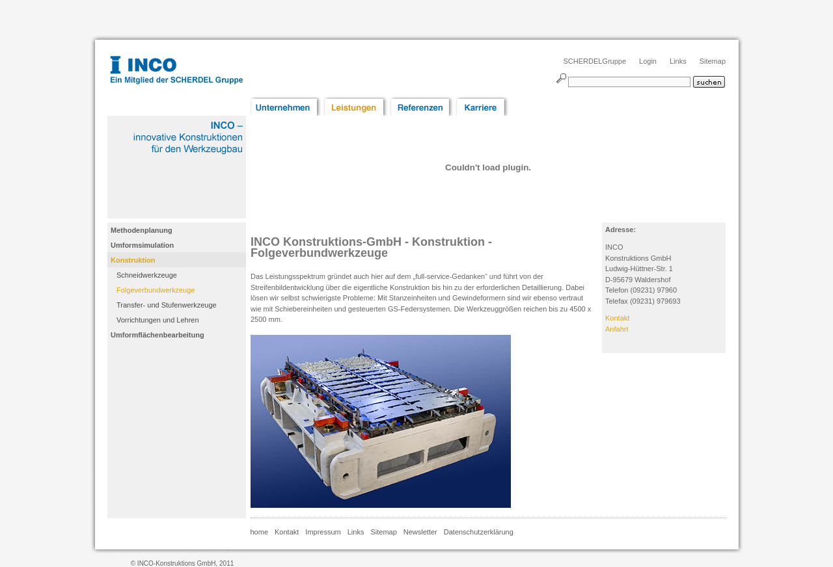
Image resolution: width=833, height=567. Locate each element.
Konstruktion (133, 260)
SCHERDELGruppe (594, 61)
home (260, 532)
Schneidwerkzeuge (146, 275)
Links (678, 61)
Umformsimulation (142, 245)
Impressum (322, 532)
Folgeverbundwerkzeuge (155, 290)
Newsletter (420, 532)
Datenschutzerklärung (478, 532)
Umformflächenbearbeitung (157, 335)
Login (648, 61)
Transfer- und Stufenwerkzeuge (166, 305)
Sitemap (713, 61)
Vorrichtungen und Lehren (157, 320)
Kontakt (617, 318)
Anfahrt (616, 329)
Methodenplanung (141, 230)
